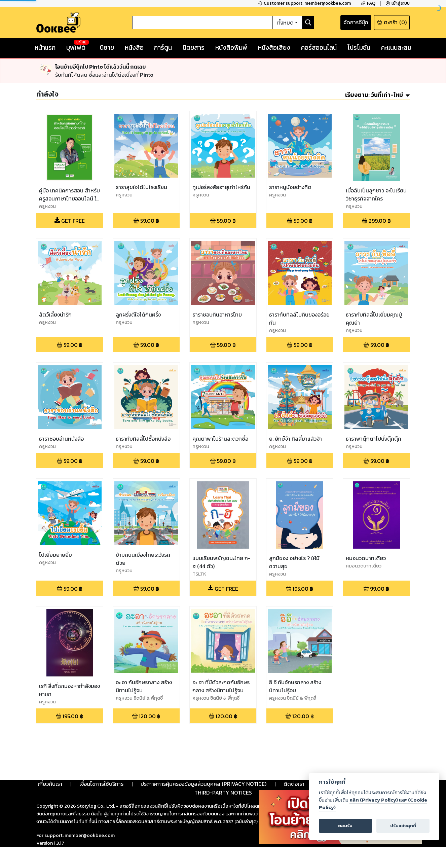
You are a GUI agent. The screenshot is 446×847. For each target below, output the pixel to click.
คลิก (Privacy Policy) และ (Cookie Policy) (373, 803)
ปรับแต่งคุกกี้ (403, 825)
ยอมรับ (345, 825)
